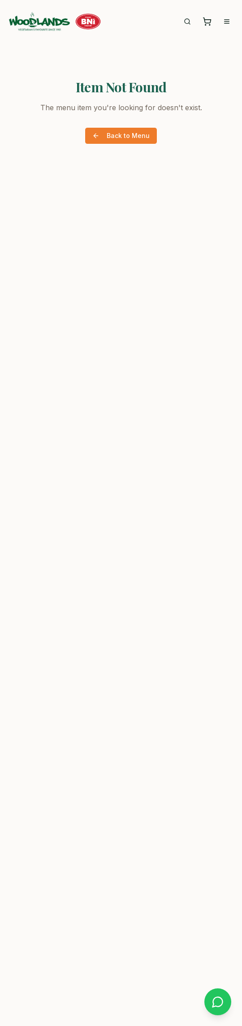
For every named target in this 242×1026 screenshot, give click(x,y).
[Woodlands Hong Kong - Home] (39, 21)
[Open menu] (227, 21)
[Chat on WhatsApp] (217, 1001)
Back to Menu (121, 135)
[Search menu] (187, 21)
